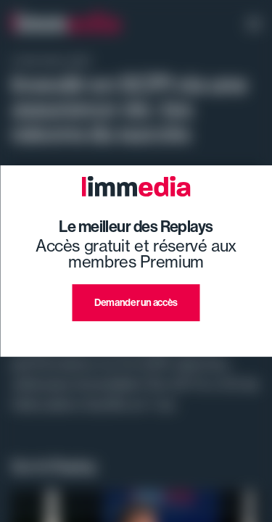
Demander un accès (136, 302)
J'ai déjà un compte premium (136, 338)
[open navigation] (254, 25)
